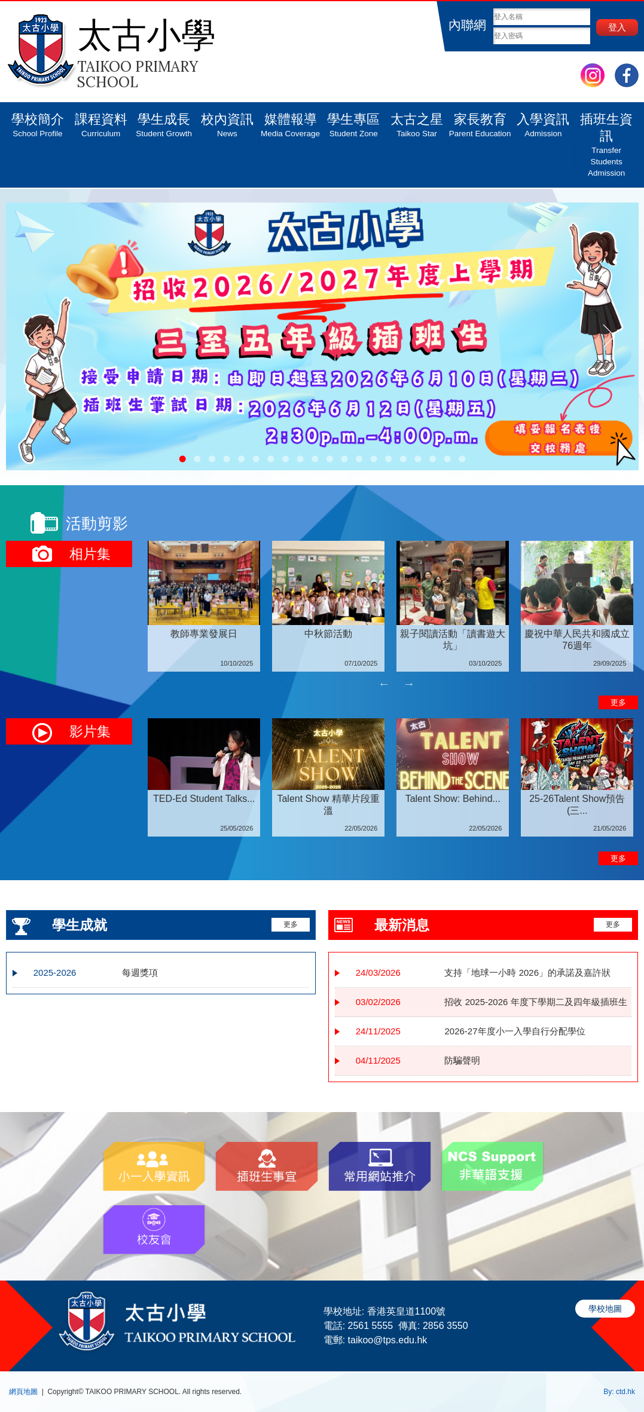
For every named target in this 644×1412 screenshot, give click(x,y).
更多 (618, 702)
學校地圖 (605, 1308)
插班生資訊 (606, 140)
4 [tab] (530, 681)
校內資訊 (227, 120)
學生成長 (164, 120)
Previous (384, 684)
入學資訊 (543, 120)
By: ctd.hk (619, 1392)
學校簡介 (37, 120)
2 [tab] (282, 681)
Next (409, 684)
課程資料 (101, 120)
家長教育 (480, 120)
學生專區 (353, 120)
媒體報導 (290, 120)
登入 (617, 27)
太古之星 (416, 120)
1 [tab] (158, 681)
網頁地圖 (23, 1392)
